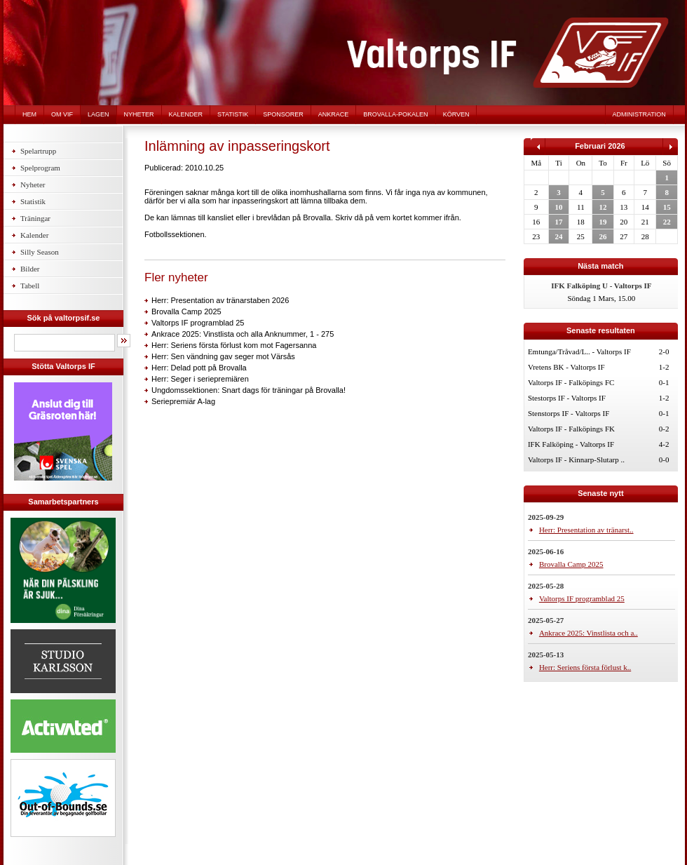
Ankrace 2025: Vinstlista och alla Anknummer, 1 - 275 (242, 334)
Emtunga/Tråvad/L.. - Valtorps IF (579, 351)
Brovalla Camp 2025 (186, 311)
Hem (29, 114)
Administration (639, 114)
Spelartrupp (38, 151)
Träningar (35, 218)
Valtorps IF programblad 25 (197, 322)
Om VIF (62, 114)
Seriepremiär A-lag (183, 401)
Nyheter (139, 114)
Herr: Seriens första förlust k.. (585, 667)
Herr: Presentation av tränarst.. (586, 529)
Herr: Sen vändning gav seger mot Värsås (223, 356)
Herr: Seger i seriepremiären (200, 379)
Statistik (232, 114)
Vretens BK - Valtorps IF (566, 367)
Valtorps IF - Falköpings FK (571, 428)
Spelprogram (40, 167)
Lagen (98, 114)
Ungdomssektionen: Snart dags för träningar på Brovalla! (248, 390)
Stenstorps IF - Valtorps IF (569, 413)
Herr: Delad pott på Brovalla (199, 367)
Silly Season (39, 252)
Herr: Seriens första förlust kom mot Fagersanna (233, 345)
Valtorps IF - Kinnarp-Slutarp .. (576, 459)
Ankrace (333, 114)
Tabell (29, 285)
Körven (456, 114)
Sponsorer (283, 114)
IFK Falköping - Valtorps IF (571, 444)
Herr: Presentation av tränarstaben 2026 (220, 300)
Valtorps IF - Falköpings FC (571, 382)
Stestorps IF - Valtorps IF (567, 398)
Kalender (186, 114)
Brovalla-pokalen (395, 114)
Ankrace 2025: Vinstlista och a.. (588, 633)
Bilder (30, 268)
